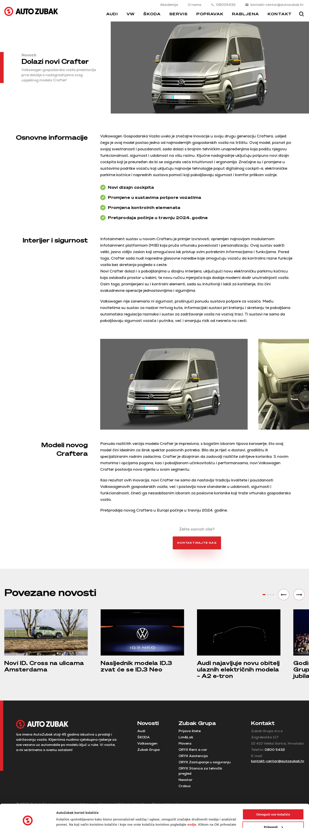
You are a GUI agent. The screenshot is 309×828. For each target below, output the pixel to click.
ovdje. (192, 802)
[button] (283, 594)
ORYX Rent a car (193, 749)
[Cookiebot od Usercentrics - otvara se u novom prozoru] (28, 819)
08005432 (223, 4)
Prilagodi (273, 805)
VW (131, 14)
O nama (194, 4)
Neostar (185, 779)
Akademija (169, 4)
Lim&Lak (186, 737)
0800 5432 (275, 749)
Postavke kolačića (70, 819)
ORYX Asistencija (193, 756)
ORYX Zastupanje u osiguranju (205, 762)
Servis (178, 14)
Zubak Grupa (148, 749)
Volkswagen (147, 743)
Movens (185, 743)
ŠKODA (143, 737)
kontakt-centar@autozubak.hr (274, 4)
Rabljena (245, 14)
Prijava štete (190, 731)
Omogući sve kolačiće (273, 792)
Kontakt (280, 14)
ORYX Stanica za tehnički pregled (200, 771)
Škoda (152, 14)
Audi (112, 14)
